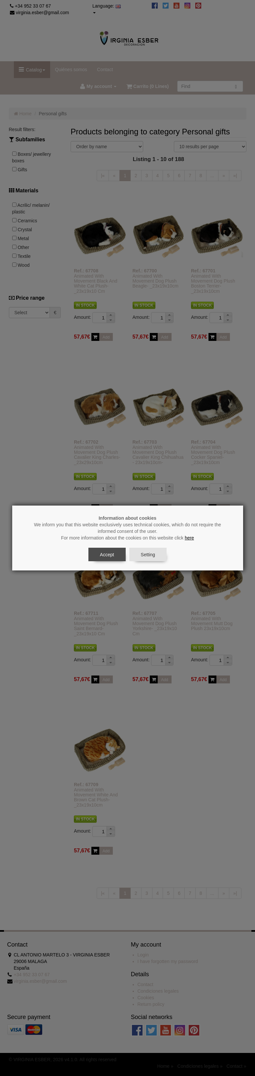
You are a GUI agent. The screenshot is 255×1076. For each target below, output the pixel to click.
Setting (148, 554)
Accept (107, 554)
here (189, 537)
